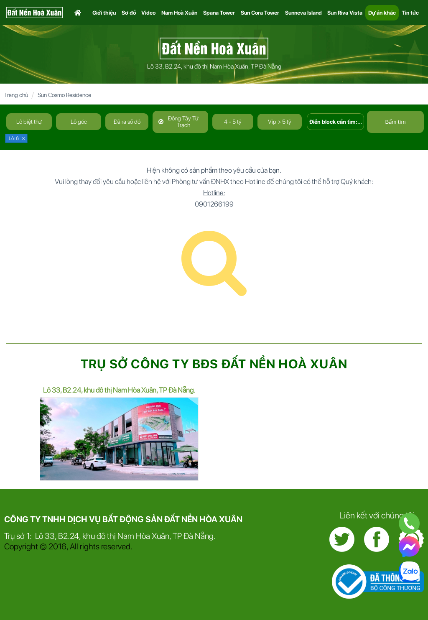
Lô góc (79, 121)
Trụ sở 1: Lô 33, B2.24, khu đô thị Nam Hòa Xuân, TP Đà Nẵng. (110, 536)
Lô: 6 (14, 138)
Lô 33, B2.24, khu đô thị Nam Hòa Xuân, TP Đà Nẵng (214, 66)
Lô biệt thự (29, 121)
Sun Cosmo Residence (64, 95)
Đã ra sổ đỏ (127, 121)
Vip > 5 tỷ (279, 121)
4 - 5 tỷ (233, 121)
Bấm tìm (395, 122)
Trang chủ (16, 95)
